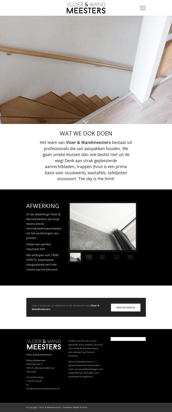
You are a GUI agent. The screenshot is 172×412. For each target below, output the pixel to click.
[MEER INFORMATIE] (125, 307)
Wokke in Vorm (80, 407)
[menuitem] (141, 8)
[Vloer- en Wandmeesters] (86, 8)
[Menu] (141, 8)
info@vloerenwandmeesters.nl (42, 388)
